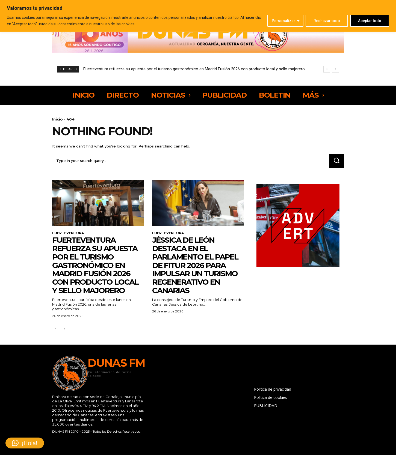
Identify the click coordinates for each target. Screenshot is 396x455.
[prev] (326, 69)
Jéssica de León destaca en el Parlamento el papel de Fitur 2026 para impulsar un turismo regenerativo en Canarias (195, 265)
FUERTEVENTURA (68, 233)
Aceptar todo (369, 21)
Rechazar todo (327, 21)
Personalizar (283, 21)
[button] (24, 443)
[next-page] (64, 329)
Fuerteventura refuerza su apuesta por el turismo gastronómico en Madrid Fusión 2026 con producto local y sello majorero (194, 69)
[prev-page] (55, 329)
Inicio (57, 119)
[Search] (336, 160)
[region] (198, 16)
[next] (335, 69)
